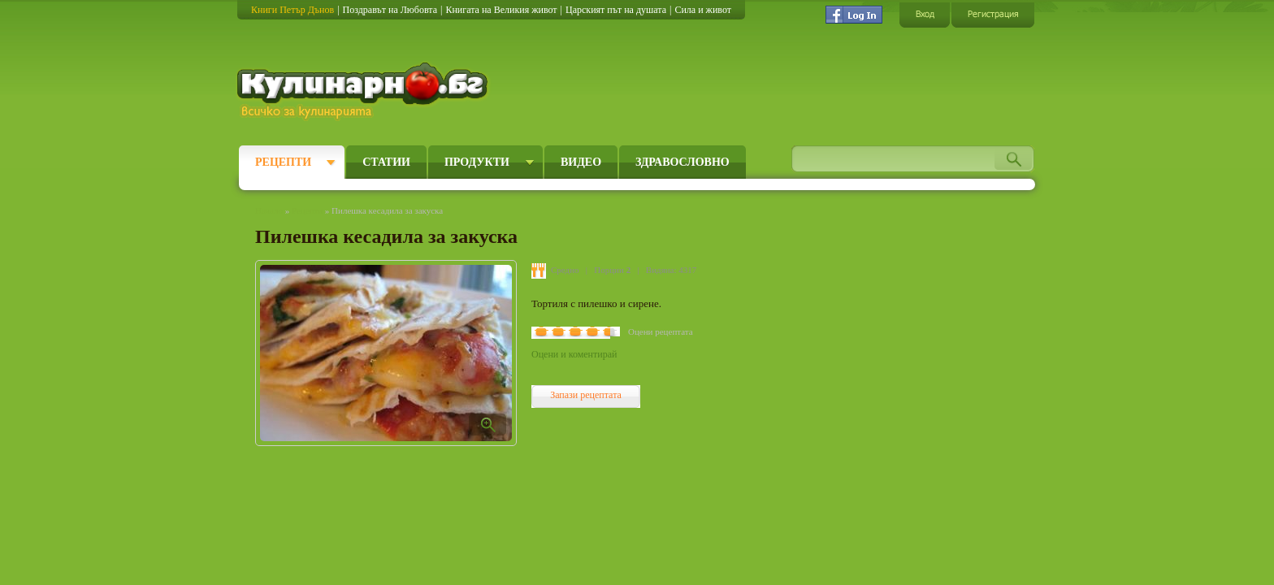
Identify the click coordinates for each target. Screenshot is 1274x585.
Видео (581, 162)
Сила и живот (702, 9)
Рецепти (283, 162)
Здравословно (682, 162)
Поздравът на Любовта (390, 9)
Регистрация (992, 14)
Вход (924, 14)
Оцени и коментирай (574, 354)
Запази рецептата (586, 395)
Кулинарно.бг (364, 91)
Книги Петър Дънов (292, 9)
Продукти (476, 162)
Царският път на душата (616, 9)
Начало (269, 210)
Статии (386, 162)
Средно (565, 270)
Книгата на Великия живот (501, 9)
